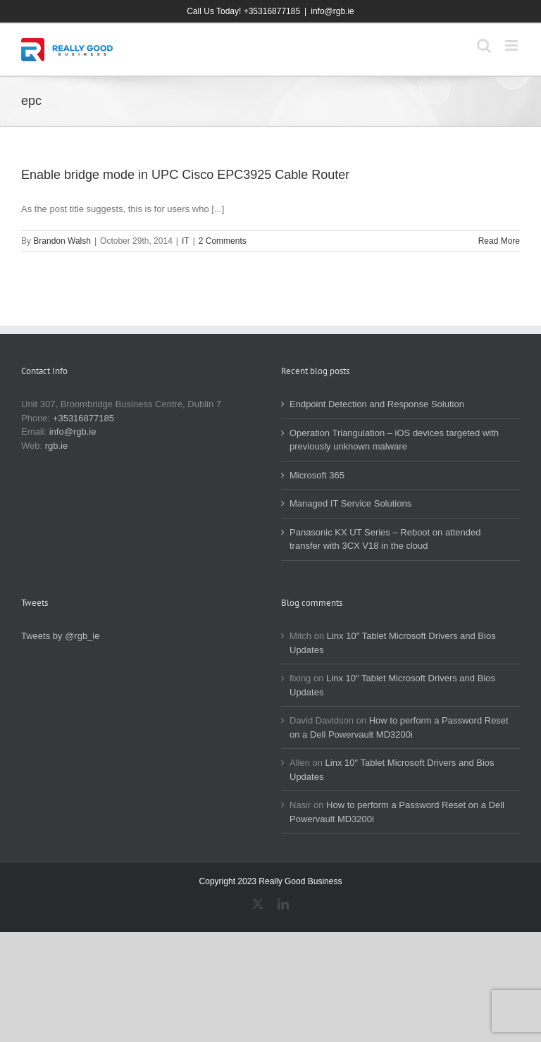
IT (185, 241)
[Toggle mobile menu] (512, 45)
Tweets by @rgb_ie (60, 636)
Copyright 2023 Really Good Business (270, 881)
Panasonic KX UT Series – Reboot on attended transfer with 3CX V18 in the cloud (385, 539)
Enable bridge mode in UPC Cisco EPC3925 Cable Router (185, 175)
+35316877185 (83, 418)
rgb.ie (56, 445)
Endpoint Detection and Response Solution (377, 404)
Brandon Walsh (62, 241)
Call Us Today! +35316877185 (243, 11)
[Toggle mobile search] (484, 45)
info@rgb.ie (332, 11)
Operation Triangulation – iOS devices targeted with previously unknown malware (394, 440)
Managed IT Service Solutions (350, 503)
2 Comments (223, 241)
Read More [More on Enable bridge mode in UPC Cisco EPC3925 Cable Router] (499, 241)
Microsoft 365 (317, 475)
